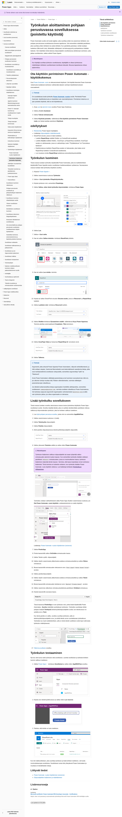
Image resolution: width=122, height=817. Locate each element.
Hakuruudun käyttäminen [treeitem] (15, 127)
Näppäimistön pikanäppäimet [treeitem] (13, 55)
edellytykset (104, 28)
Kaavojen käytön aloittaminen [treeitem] (12, 97)
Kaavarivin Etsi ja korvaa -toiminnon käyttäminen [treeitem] (15, 131)
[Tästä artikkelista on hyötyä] (117, 41)
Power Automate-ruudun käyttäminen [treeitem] (14, 154)
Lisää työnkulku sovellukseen (109, 33)
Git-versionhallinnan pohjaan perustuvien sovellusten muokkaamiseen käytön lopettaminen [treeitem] (14, 228)
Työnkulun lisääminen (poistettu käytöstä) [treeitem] (15, 159)
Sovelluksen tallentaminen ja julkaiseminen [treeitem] (13, 246)
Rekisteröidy (38, 131)
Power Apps (51, 19)
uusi (39, 107)
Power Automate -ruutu (41, 82)
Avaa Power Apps (113, 7)
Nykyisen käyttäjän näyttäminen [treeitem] (13, 145)
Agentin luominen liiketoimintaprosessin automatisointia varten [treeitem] (14, 103)
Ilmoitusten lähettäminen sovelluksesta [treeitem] (13, 221)
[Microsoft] (3, 2)
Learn (32, 19)
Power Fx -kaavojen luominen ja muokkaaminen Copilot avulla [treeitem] (14, 112)
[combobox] (12, 21)
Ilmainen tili (102, 7)
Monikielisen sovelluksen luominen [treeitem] (13, 210)
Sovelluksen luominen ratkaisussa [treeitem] (12, 184)
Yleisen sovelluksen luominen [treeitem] (11, 204)
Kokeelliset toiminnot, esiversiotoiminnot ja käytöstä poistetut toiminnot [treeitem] (13, 237)
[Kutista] (22, 18)
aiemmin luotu (46, 107)
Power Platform (41, 19)
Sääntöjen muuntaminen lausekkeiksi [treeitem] (14, 165)
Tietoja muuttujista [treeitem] (13, 118)
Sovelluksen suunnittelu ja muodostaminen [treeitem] (13, 71)
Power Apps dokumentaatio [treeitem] (11, 25)
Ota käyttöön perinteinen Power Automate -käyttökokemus (108, 24)
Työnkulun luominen (106, 30)
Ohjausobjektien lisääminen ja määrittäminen (48, 777)
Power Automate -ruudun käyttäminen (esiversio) (56, 545)
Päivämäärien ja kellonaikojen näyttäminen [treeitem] (15, 137)
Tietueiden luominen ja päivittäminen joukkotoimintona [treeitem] (14, 171)
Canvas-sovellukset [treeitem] (10, 47)
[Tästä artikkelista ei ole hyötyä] (119, 41)
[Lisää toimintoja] (89, 19)
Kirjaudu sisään (115, 2)
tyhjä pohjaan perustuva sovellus (47, 414)
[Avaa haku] (109, 2)
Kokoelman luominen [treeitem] (13, 141)
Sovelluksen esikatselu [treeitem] (11, 242)
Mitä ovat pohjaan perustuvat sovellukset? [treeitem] (13, 51)
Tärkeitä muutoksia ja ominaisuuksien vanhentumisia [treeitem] (13, 284)
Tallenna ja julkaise (40, 648)
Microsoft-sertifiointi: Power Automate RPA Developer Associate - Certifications (54, 794)
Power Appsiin (43, 171)
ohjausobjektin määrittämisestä (50, 133)
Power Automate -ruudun (61, 96)
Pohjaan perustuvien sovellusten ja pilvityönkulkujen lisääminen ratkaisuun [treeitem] (14, 192)
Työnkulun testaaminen (107, 35)
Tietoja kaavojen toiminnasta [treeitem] (12, 122)
